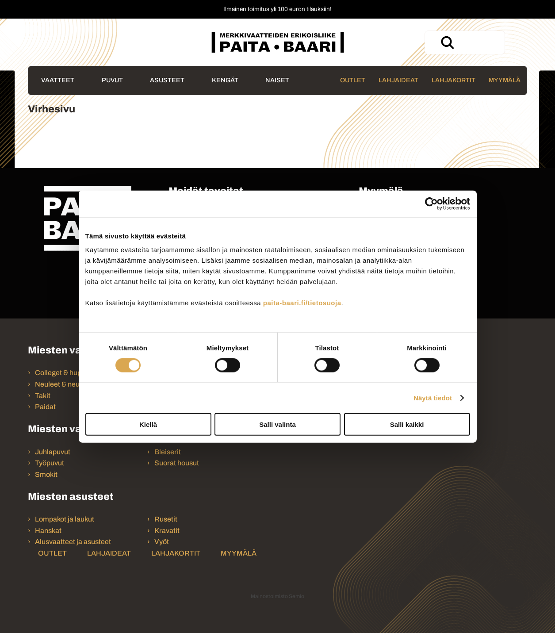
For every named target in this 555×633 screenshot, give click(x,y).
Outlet (352, 80)
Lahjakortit (453, 80)
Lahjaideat (398, 80)
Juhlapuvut (52, 452)
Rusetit (165, 519)
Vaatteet (57, 80)
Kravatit (167, 530)
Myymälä (505, 80)
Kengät (225, 80)
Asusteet (167, 80)
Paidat (45, 406)
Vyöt (161, 541)
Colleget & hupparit (65, 372)
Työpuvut (49, 463)
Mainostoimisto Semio (277, 596)
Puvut (112, 80)
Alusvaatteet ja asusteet (73, 541)
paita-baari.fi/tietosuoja (302, 303)
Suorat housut (176, 463)
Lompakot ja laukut (64, 519)
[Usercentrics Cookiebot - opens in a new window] (431, 203)
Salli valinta (277, 424)
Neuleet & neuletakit (67, 384)
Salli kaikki (407, 424)
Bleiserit (167, 452)
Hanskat (48, 530)
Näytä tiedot (432, 397)
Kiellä (148, 424)
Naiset (277, 80)
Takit (42, 395)
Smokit (46, 474)
